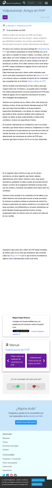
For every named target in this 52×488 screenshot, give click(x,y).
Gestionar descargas (10, 446)
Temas (5, 442)
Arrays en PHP (15, 256)
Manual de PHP (42, 75)
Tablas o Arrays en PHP (36, 81)
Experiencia (7, 470)
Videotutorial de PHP (24, 26)
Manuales (11, 26)
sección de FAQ (35, 416)
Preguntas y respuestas (12, 459)
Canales (6, 450)
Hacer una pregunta (10, 463)
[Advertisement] (26, 288)
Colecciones (7, 467)
